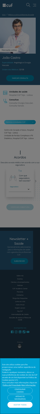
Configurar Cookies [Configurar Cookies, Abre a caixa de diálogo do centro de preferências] (20, 390)
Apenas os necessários (20, 397)
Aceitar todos (20, 405)
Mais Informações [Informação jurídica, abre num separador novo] (28, 385)
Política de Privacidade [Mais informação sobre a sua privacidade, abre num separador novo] (12, 385)
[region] (20, 386)
